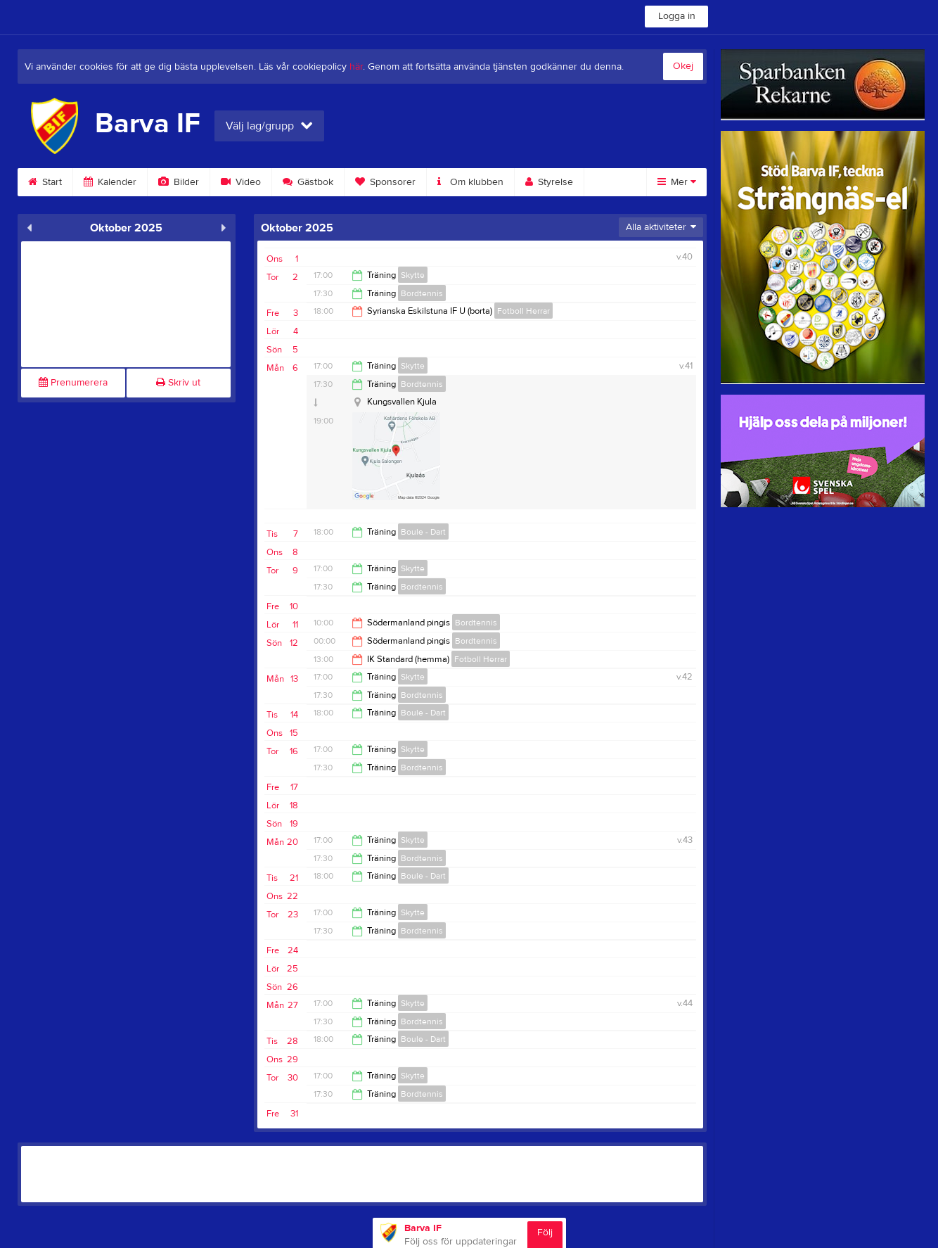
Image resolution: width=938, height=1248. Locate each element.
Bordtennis (422, 293)
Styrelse (549, 182)
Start (45, 182)
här (356, 67)
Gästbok (308, 182)
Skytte (413, 275)
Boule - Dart (423, 531)
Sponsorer (385, 182)
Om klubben (470, 182)
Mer (676, 182)
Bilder (178, 182)
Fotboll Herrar (523, 311)
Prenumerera (73, 382)
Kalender (110, 182)
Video (241, 182)
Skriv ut (178, 382)
